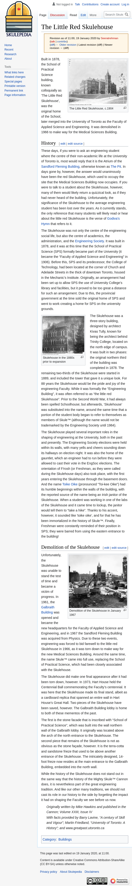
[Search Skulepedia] (117, 14)
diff (52, 44)
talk (53, 41)
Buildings (65, 839)
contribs (62, 41)
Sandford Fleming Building (60, 166)
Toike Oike (70, 484)
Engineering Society (89, 241)
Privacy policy (48, 871)
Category (49, 839)
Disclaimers (92, 871)
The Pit (116, 166)
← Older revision (66, 44)
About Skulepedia (71, 871)
